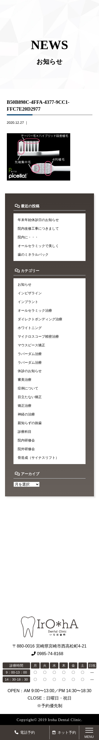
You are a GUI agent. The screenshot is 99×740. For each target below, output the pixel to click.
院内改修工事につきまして (38, 228)
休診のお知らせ (30, 371)
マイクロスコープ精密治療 (38, 336)
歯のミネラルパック (33, 254)
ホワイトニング (30, 328)
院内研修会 (26, 440)
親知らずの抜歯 (30, 423)
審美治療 (24, 380)
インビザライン (30, 293)
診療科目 (24, 432)
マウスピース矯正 (31, 345)
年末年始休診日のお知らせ (38, 220)
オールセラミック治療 (35, 310)
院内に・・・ (28, 237)
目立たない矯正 (30, 397)
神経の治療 (26, 414)
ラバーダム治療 (30, 354)
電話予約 (25, 732)
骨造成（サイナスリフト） (38, 458)
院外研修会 (26, 449)
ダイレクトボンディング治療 (40, 319)
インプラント (28, 302)
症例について (28, 388)
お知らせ (24, 284)
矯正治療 (24, 406)
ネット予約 (64, 732)
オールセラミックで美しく (38, 246)
